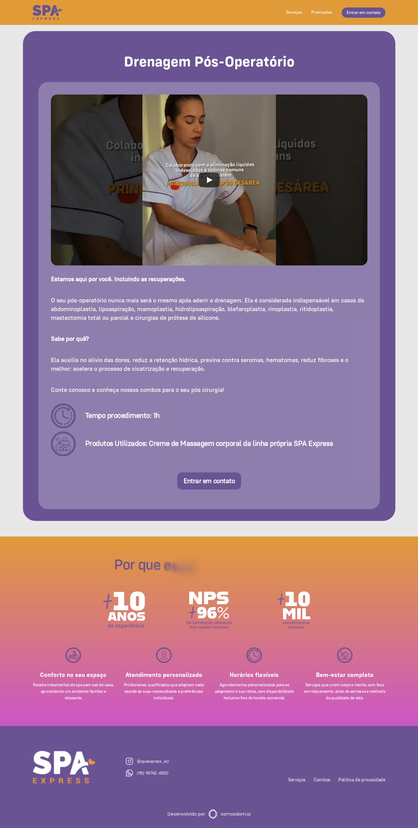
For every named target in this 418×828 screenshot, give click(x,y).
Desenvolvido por (186, 814)
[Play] (209, 179)
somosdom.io (236, 814)
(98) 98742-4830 (153, 773)
